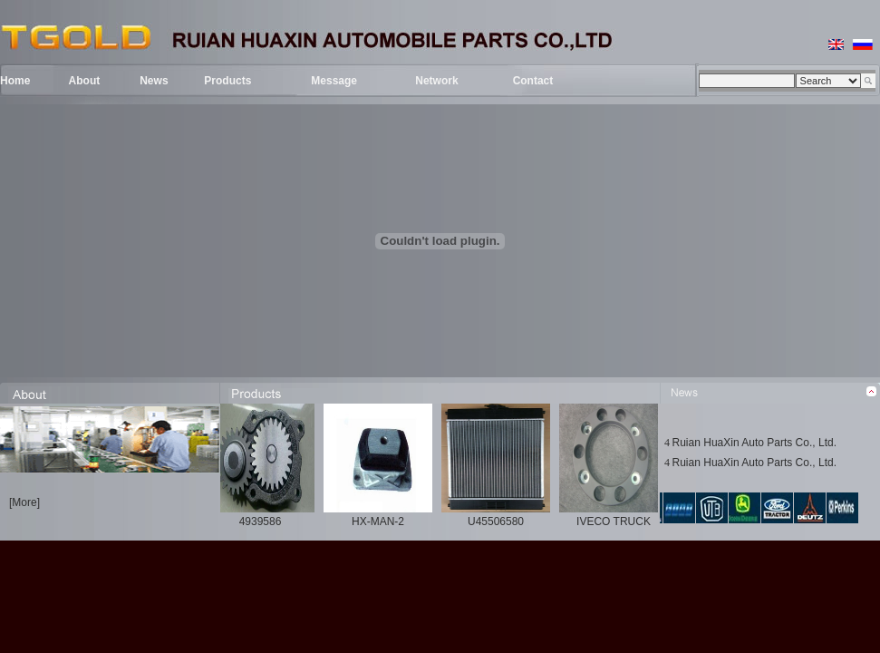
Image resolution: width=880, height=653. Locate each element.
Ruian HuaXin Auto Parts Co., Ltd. (754, 442)
